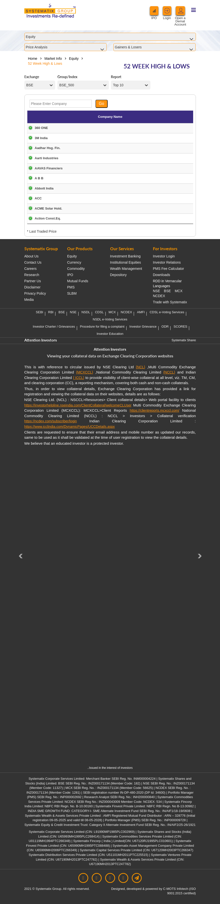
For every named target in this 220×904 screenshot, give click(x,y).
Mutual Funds (77, 281)
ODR (165, 326)
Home (32, 59)
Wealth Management (126, 269)
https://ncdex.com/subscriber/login (50, 421)
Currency (74, 262)
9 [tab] (139, 762)
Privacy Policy (35, 293)
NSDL (86, 312)
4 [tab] (102, 762)
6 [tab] (117, 762)
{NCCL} (169, 372)
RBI (51, 312)
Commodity (76, 269)
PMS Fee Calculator (168, 269)
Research (31, 275)
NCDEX (159, 296)
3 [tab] (95, 762)
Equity (74, 59)
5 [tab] (110, 762)
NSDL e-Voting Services (110, 319)
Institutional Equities (125, 262)
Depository (118, 275)
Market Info (53, 59)
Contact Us (33, 262)
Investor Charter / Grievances (54, 326)
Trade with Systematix (170, 302)
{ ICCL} (78, 378)
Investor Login (164, 256)
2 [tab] (87, 762)
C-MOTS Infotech (175, 889)
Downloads (161, 275)
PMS (71, 287)
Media (29, 300)
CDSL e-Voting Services (167, 312)
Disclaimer (32, 287)
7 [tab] (125, 762)
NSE (156, 291)
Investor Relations (167, 262)
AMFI (141, 312)
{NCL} (140, 367)
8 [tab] (132, 762)
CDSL (99, 312)
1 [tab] (80, 762)
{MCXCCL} (84, 372)
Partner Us (32, 281)
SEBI (39, 312)
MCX (178, 291)
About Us (31, 256)
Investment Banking (125, 256)
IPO (70, 275)
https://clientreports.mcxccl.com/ (154, 410)
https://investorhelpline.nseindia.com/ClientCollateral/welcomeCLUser (78, 405)
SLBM (72, 293)
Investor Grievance (143, 326)
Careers (30, 269)
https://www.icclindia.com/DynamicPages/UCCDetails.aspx (69, 427)
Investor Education (110, 334)
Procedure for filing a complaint (102, 326)
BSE (167, 291)
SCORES (180, 326)
